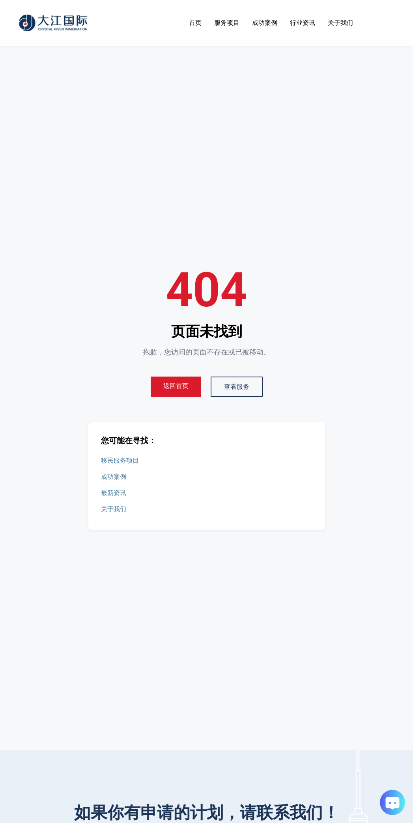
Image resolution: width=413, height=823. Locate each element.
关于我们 (340, 22)
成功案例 (264, 22)
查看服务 (236, 386)
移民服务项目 (120, 460)
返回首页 (176, 386)
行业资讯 (302, 22)
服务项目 (226, 22)
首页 (195, 22)
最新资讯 (113, 493)
